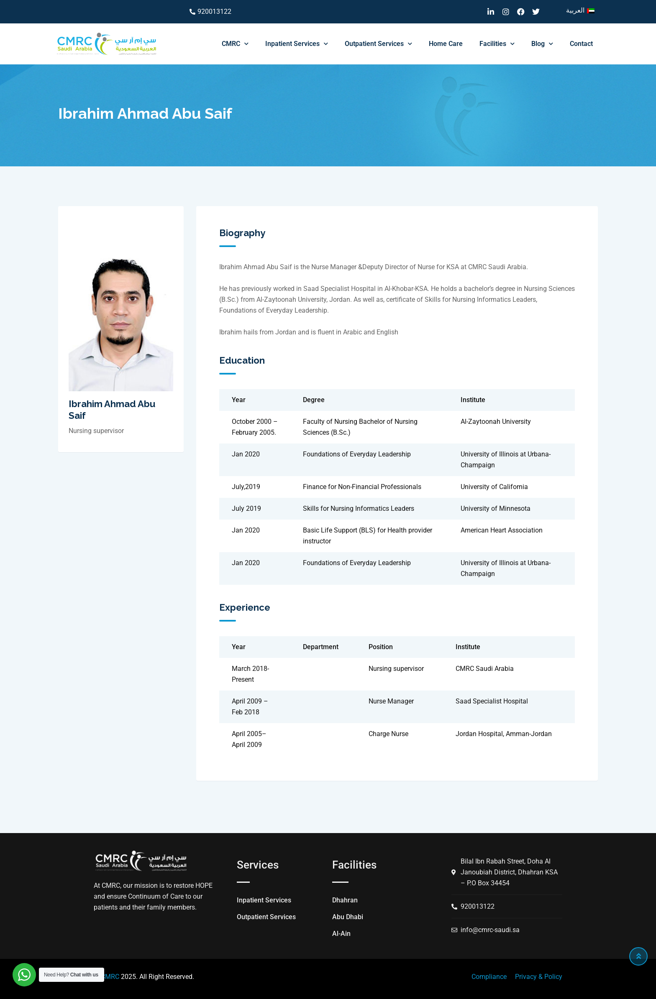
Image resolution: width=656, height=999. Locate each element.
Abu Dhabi (347, 917)
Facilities (497, 43)
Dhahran (345, 900)
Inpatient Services (296, 43)
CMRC (235, 43)
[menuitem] (580, 10)
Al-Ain (341, 934)
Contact (581, 44)
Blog (542, 43)
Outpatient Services (378, 43)
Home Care (446, 44)
